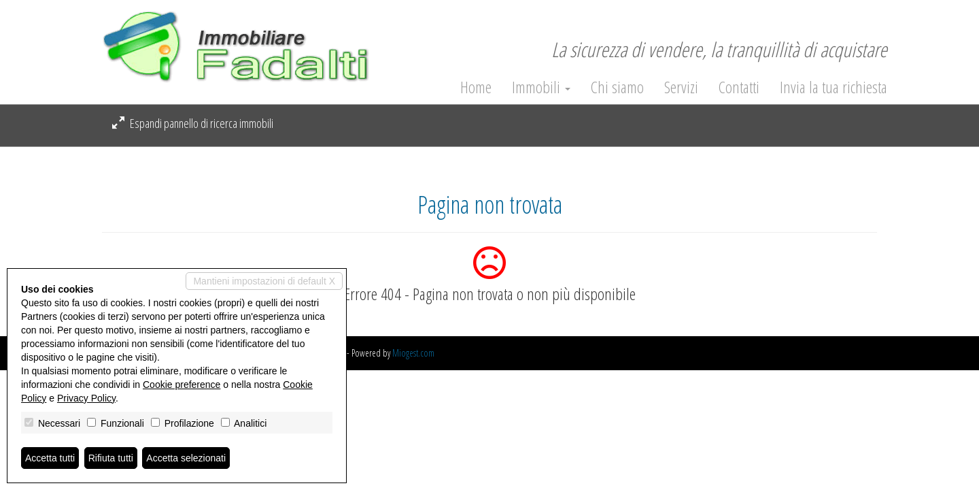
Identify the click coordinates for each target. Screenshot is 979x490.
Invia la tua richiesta (833, 87)
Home (476, 87)
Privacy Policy (86, 398)
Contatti (739, 87)
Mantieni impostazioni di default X (264, 281)
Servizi (681, 87)
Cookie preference (181, 384)
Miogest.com (413, 352)
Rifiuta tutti (110, 458)
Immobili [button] (541, 87)
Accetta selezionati (186, 458)
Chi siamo (617, 87)
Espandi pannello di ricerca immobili (192, 123)
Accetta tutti (50, 458)
